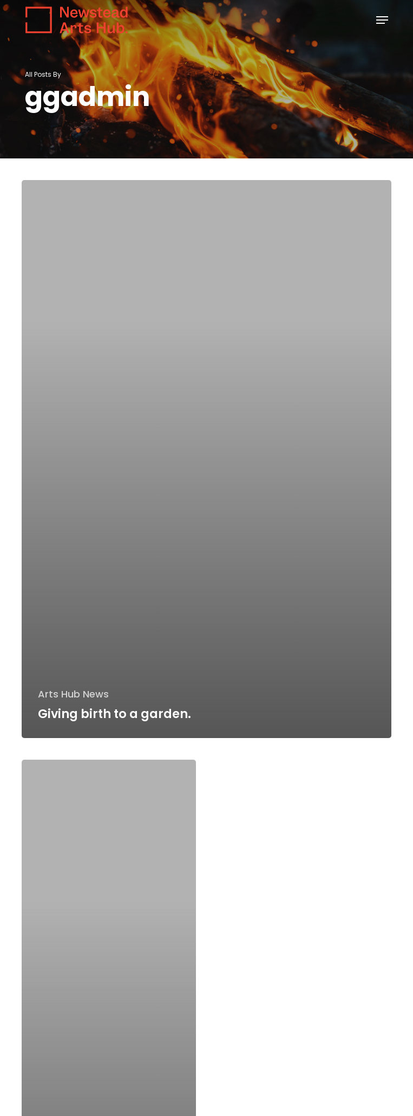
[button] (382, 20)
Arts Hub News (73, 694)
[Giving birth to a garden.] (206, 459)
